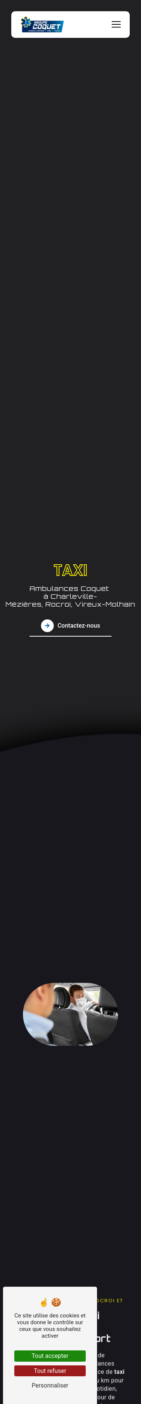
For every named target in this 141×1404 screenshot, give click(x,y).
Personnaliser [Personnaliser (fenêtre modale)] (50, 1385)
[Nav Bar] (116, 24)
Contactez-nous (70, 625)
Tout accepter (50, 1355)
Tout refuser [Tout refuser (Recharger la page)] (50, 1370)
